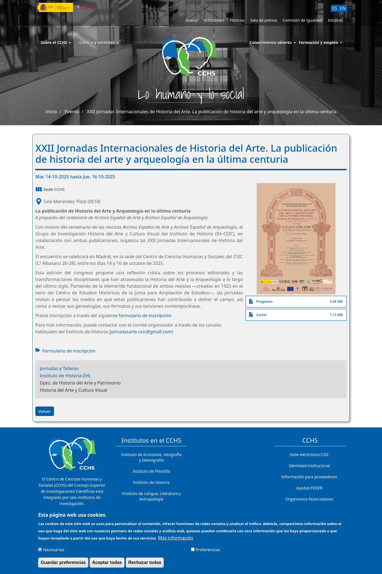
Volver (44, 411)
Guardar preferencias (63, 565)
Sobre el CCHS (56, 42)
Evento (72, 112)
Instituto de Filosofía (151, 471)
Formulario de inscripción (69, 351)
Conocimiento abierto (270, 42)
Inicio (51, 112)
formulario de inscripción (145, 315)
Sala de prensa (263, 20)
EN (343, 8)
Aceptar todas (107, 565)
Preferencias (208, 552)
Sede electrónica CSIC (309, 454)
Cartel (261, 314)
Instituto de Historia (151, 482)
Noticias (237, 20)
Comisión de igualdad (302, 20)
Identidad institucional (309, 465)
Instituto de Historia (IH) (65, 376)
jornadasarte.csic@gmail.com (141, 332)
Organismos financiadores (309, 499)
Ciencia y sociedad (99, 42)
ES (334, 8)
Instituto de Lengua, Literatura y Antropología (151, 496)
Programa (264, 301)
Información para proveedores (309, 476)
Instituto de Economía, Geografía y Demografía (151, 457)
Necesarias (53, 552)
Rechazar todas (144, 565)
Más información (175, 540)
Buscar (192, 20)
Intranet (335, 20)
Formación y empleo (318, 42)
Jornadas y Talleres (59, 368)
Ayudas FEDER (309, 488)
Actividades (214, 20)
